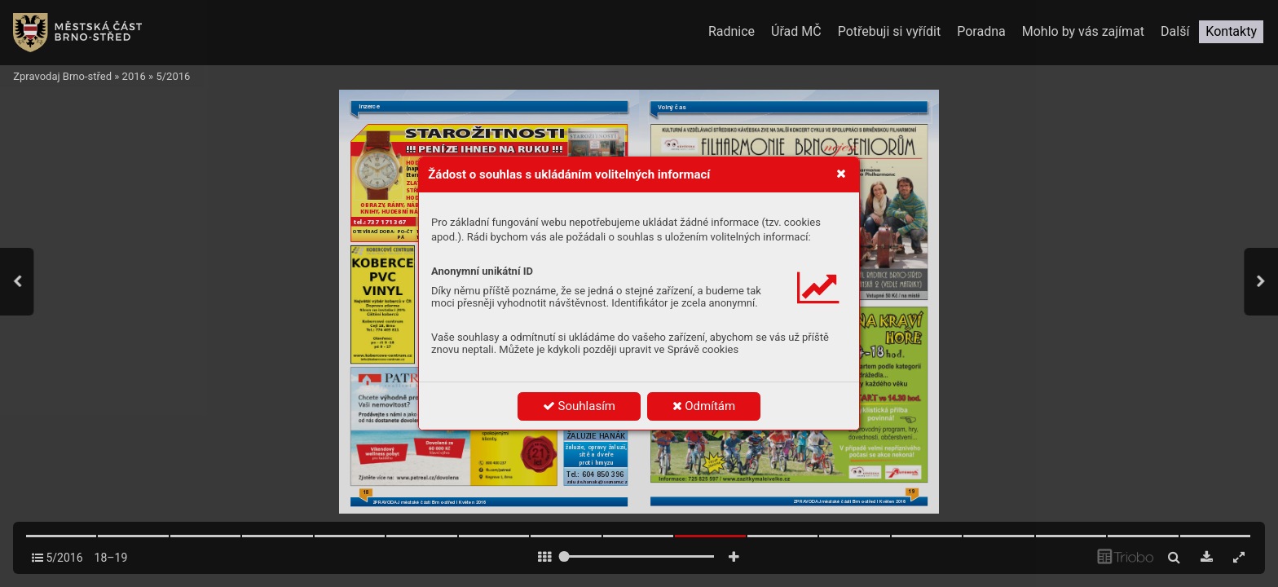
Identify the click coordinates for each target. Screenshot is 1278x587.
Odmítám (704, 406)
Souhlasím (579, 406)
